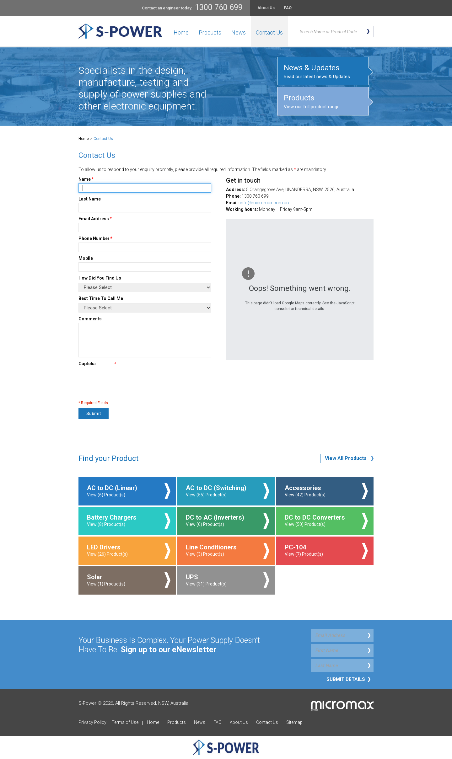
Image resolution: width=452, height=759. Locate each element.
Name (84, 179)
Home (181, 32)
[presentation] (126, 382)
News (238, 32)
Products (210, 32)
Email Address (93, 219)
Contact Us (269, 32)
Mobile (85, 258)
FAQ (288, 7)
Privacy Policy (92, 722)
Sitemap (294, 722)
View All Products (346, 458)
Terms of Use (125, 722)
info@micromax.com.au (264, 202)
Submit (93, 413)
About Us (266, 7)
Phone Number (94, 238)
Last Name (89, 198)
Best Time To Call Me (100, 298)
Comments (90, 318)
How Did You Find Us (99, 278)
